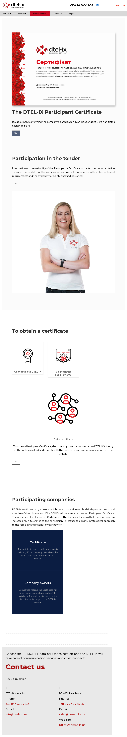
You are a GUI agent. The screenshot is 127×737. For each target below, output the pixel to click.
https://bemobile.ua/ (72, 725)
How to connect (39, 14)
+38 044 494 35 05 (71, 704)
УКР (117, 5)
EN (124, 5)
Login (71, 14)
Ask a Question (17, 678)
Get (16, 133)
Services (21, 14)
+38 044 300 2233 (17, 704)
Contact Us (58, 14)
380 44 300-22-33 (82, 5)
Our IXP (6, 14)
